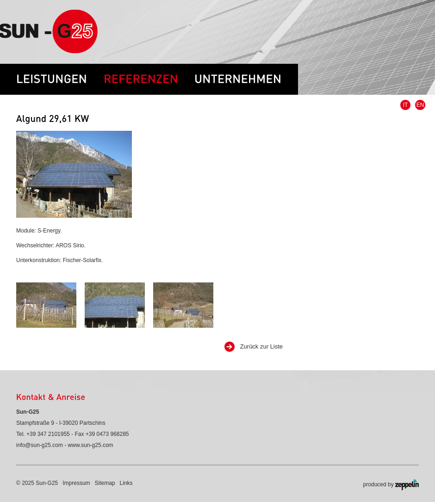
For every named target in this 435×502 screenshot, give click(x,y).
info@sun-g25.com (39, 445)
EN (420, 105)
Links (126, 483)
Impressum (76, 483)
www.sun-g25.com (90, 445)
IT (405, 105)
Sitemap (105, 483)
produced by (391, 484)
